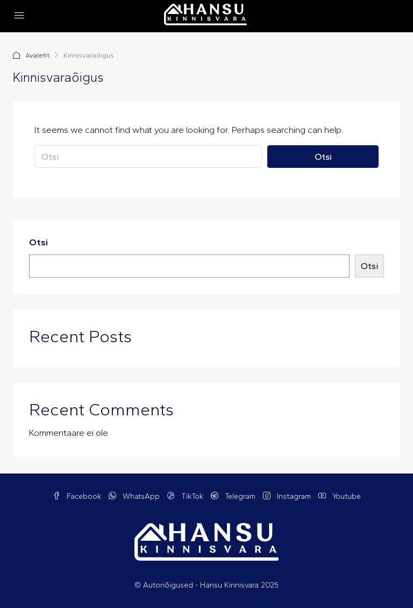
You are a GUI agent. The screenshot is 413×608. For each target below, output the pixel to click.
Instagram (288, 496)
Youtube (339, 496)
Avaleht (37, 55)
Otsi (323, 156)
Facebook (78, 496)
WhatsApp (135, 496)
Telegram (234, 496)
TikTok (186, 496)
